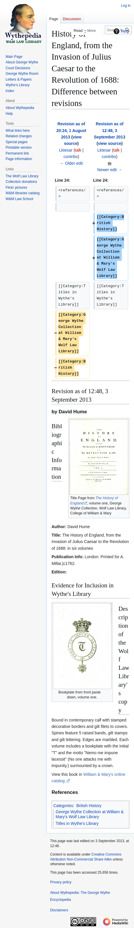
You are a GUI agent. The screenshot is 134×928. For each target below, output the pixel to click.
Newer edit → (109, 169)
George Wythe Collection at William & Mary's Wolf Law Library (90, 814)
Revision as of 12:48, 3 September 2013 (109, 130)
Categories (63, 805)
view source (109, 143)
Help (120, 31)
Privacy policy (60, 882)
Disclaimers (59, 910)
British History (88, 805)
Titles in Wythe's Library (77, 823)
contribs (71, 156)
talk (78, 150)
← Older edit (71, 163)
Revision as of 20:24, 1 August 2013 (71, 130)
